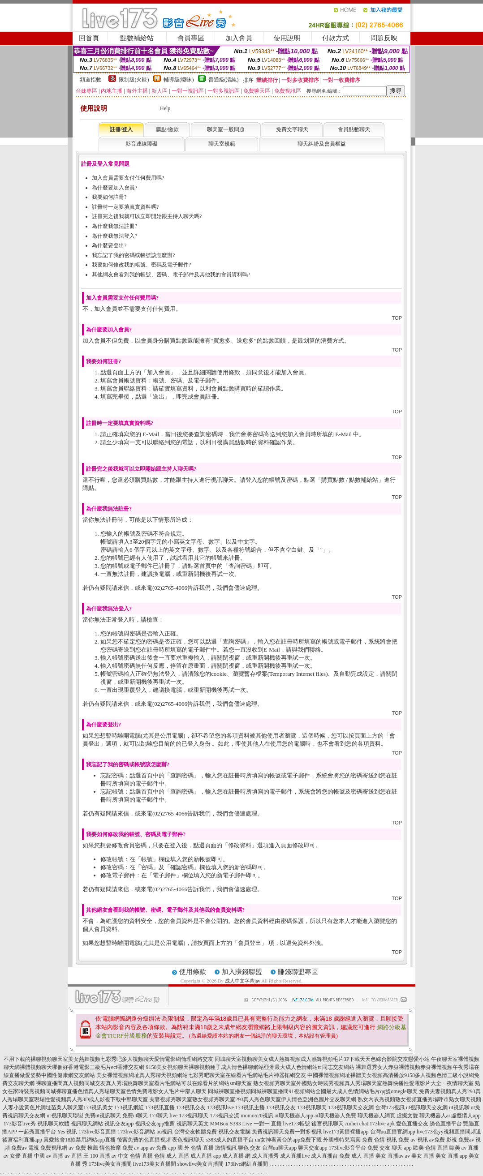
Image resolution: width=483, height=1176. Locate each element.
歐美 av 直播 (464, 1148)
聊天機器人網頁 (376, 1115)
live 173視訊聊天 (188, 1115)
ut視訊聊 (459, 1107)
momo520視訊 (257, 1115)
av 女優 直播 (18, 1156)
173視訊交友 (191, 1107)
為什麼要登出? (109, 245)
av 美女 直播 (419, 1156)
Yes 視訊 (67, 1132)
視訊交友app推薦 (155, 1123)
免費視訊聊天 (268, 1132)
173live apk (382, 1123)
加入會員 (238, 38)
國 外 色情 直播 (195, 1148)
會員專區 (190, 38)
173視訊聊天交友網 (351, 1107)
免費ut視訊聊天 (103, 1115)
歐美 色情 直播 (430, 1148)
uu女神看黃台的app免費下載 (288, 1140)
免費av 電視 (25, 1148)
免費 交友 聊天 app (389, 1148)
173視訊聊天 (312, 1107)
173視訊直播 (160, 1107)
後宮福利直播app (22, 1140)
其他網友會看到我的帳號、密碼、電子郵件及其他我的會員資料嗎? (171, 274)
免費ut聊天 (135, 1115)
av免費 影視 (443, 1140)
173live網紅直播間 (246, 1164)
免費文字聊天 (292, 129)
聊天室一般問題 (226, 129)
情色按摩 (110, 1148)
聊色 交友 (249, 1148)
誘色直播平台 (446, 1123)
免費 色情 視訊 (379, 1140)
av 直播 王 (76, 1156)
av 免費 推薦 (83, 1148)
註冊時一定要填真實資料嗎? (125, 207)
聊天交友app (312, 1148)
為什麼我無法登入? (114, 236)
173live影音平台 (347, 1148)
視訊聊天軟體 (53, 1123)
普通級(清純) (223, 80)
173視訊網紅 (129, 1107)
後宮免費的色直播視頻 (144, 1140)
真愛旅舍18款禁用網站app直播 (79, 1140)
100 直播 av (103, 1156)
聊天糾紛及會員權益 (322, 144)
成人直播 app (205, 1156)
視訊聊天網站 (87, 1123)
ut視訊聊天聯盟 (65, 1115)
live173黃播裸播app (345, 1132)
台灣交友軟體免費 (195, 1132)
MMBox (219, 1123)
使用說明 (287, 38)
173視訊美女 (98, 1107)
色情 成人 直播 (171, 1156)
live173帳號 (296, 1123)
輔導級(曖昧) (179, 80)
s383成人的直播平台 (230, 1140)
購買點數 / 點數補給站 (349, 479)
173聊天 (158, 1115)
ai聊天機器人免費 (335, 1115)
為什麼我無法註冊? (114, 226)
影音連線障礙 (141, 144)
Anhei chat (356, 1123)
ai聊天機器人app (294, 1115)
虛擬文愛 (407, 1115)
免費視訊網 (53, 1148)
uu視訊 (164, 1132)
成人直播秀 (265, 1156)
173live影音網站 (136, 1132)
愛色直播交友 (412, 1123)
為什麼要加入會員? (114, 188)
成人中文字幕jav (242, 980)
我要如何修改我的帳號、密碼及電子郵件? (141, 265)
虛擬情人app (465, 1115)
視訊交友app (119, 1123)
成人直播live (295, 1156)
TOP (397, 318)
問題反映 (384, 38)
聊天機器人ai (434, 1115)
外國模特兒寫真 (342, 1140)
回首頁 (89, 38)
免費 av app (135, 1148)
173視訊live (220, 1107)
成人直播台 (324, 1156)
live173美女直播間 (154, 1164)
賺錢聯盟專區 (298, 971)
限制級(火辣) (134, 80)
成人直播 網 (236, 1156)
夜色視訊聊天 (188, 1140)
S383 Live (241, 1123)
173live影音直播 (97, 1132)
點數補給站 (137, 38)
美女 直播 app (451, 1156)
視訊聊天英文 (193, 1123)
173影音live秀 (20, 1123)
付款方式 (335, 38)
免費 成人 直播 (356, 1156)
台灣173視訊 (390, 1107)
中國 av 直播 (48, 1156)
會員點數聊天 (354, 129)
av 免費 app (163, 1148)
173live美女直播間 (110, 1164)
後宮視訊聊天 (327, 1123)
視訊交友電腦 (234, 1132)
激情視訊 (226, 1148)
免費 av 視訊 (412, 1140)
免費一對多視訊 (303, 1132)
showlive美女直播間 (200, 1164)
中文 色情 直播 (135, 1156)
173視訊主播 (250, 1107)
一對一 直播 (268, 1123)
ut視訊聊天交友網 (427, 1107)
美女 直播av (389, 1156)
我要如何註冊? (109, 197)
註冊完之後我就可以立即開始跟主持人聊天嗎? (147, 216)
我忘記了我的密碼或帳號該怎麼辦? (133, 255)
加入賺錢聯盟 (242, 971)
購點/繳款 (167, 129)
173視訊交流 (224, 1115)
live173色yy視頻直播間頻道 (449, 1132)
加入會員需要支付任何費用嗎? (128, 178)
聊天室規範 (221, 144)
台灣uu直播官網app (392, 1132)
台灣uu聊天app (279, 1148)
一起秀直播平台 (37, 1132)
